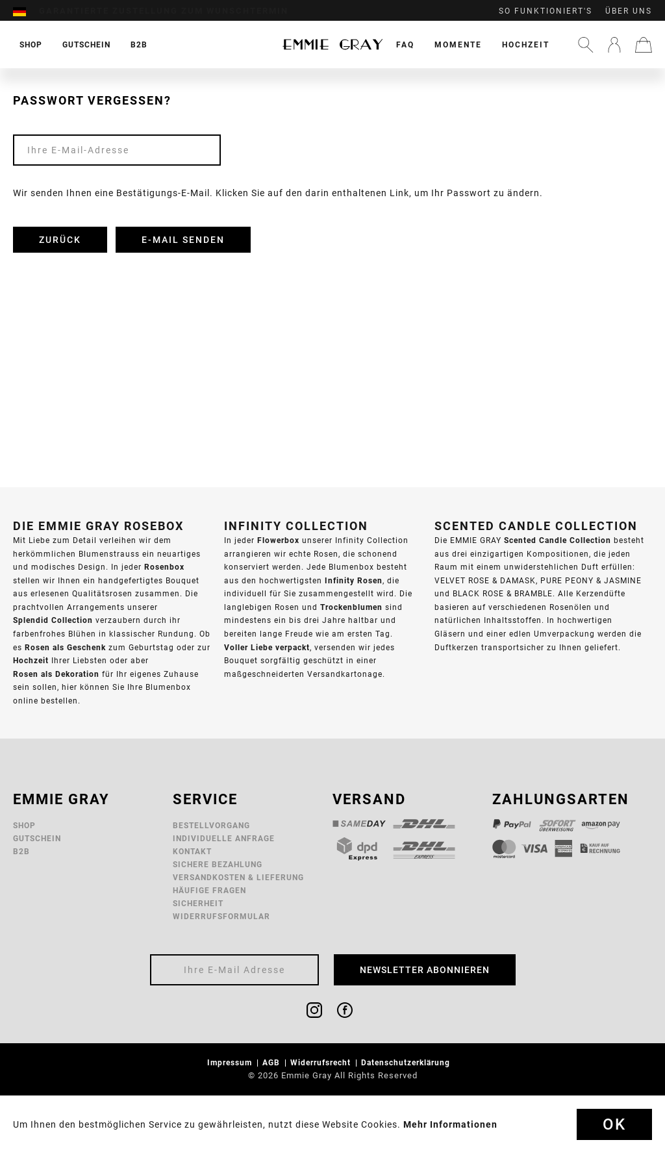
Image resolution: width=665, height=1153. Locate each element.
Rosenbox (164, 567)
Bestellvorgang (211, 825)
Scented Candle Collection (557, 540)
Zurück (60, 239)
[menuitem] (26, 11)
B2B (21, 851)
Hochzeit (525, 44)
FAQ (405, 44)
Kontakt (192, 851)
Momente (458, 44)
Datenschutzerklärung (407, 1062)
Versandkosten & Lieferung (238, 877)
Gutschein (37, 838)
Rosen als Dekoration (56, 674)
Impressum (231, 1062)
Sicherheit (198, 903)
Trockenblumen (351, 607)
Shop (24, 825)
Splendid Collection (53, 620)
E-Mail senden (183, 239)
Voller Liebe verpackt (267, 647)
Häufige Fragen (209, 890)
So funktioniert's (545, 11)
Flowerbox (278, 540)
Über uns (628, 11)
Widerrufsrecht (321, 1062)
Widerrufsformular (221, 916)
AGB (272, 1062)
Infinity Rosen (354, 580)
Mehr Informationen (450, 1124)
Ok (614, 1124)
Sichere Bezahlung (217, 864)
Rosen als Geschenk (65, 647)
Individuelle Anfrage (224, 838)
